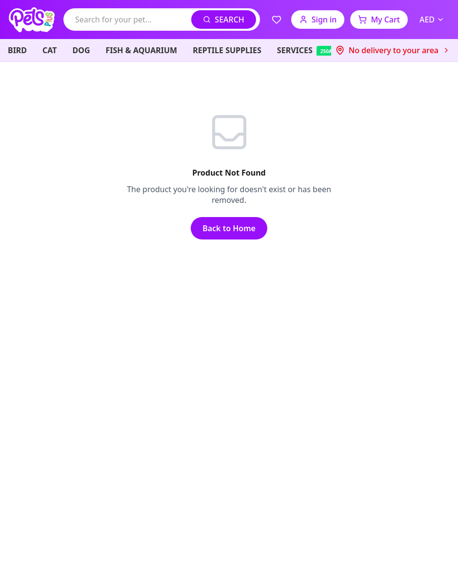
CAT (49, 50)
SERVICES (316, 50)
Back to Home (229, 228)
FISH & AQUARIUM (142, 50)
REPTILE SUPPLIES (227, 50)
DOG (81, 50)
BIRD (17, 50)
